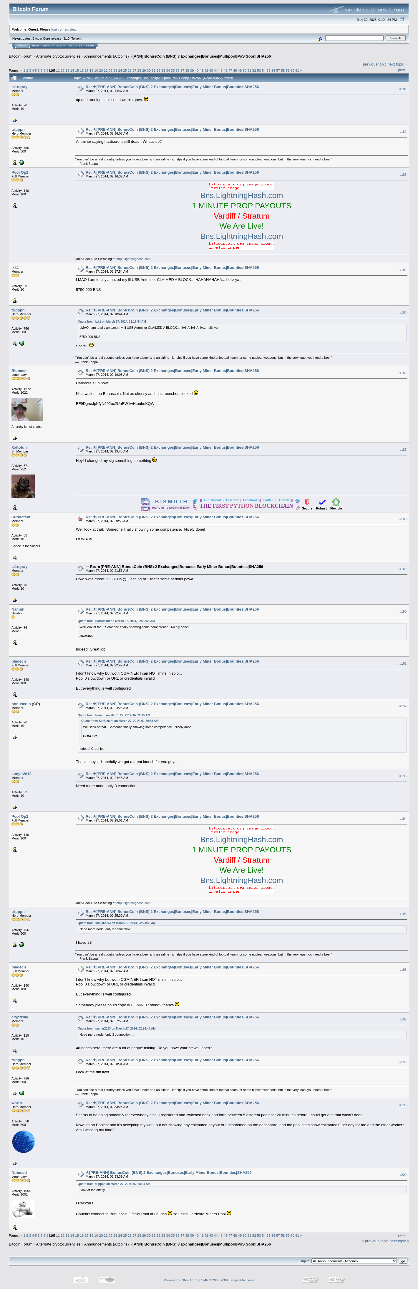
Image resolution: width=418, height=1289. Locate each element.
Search (48, 45)
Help (35, 45)
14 (72, 70)
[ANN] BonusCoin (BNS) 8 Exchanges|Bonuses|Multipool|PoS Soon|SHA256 (201, 56)
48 (235, 70)
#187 (403, 450)
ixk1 (15, 267)
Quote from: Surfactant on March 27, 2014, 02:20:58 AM (116, 621)
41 (201, 70)
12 (62, 70)
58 (283, 70)
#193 (403, 776)
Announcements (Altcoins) (106, 56)
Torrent (77, 38)
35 (173, 70)
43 (211, 70)
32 (158, 70)
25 (125, 70)
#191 (403, 663)
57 (278, 70)
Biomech (19, 370)
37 (182, 70)
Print (401, 70)
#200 (403, 1174)
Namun (17, 609)
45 (221, 70)
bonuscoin (21, 704)
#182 (403, 131)
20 (101, 70)
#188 (403, 519)
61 (297, 70)
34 (168, 70)
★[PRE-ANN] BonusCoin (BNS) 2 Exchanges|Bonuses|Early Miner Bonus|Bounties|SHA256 (169, 1172)
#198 (403, 1062)
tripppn (18, 129)
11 (58, 70)
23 (115, 70)
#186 (403, 373)
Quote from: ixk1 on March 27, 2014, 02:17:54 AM (112, 321)
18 (91, 70)
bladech (18, 661)
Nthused (19, 1172)
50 (244, 70)
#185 (403, 312)
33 (163, 70)
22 (110, 70)
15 (77, 70)
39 (192, 70)
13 (67, 70)
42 (206, 70)
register (69, 29)
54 (264, 70)
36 (178, 70)
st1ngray (19, 87)
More (90, 45)
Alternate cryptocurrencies (58, 56)
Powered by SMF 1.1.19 (181, 1280)
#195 (403, 914)
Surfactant (20, 517)
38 (187, 70)
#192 (403, 706)
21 (106, 70)
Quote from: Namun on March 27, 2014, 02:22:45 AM (114, 715)
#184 (403, 269)
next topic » (397, 64)
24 (120, 70)
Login (61, 45)
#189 (403, 569)
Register (75, 45)
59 (288, 70)
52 (254, 70)
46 (225, 70)
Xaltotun (19, 447)
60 (292, 70)
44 (216, 70)
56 (273, 70)
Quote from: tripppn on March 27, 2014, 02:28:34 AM (114, 1184)
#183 (403, 174)
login (55, 29)
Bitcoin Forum (20, 56)
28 (139, 70)
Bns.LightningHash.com (241, 195)
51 (249, 70)
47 (230, 70)
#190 (403, 612)
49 (240, 70)
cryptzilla (19, 1017)
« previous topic (373, 64)
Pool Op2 (19, 172)
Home (22, 45)
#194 (403, 818)
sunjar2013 (21, 774)
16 (82, 70)
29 (144, 70)
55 (269, 70)
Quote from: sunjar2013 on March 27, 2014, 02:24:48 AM (117, 923)
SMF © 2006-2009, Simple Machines (227, 1280)
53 (259, 70)
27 (134, 70)
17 (87, 70)
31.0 (66, 38)
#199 (403, 1105)
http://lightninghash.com (133, 259)
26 (130, 70)
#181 (403, 89)
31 (153, 70)
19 (96, 70)
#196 (403, 969)
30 (149, 70)
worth (16, 1103)
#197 (403, 1019)
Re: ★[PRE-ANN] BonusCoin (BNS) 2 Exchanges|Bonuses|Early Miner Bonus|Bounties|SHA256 (172, 87)
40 (197, 70)
